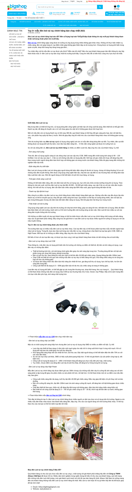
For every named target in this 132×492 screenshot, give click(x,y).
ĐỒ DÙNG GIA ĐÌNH (97, 21)
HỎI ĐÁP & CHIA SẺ (25, 21)
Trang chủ (13, 21)
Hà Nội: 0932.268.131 (116, 15)
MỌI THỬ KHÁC (84, 25)
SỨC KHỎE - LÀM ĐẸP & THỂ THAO (44, 21)
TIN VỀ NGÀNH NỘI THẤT (114, 21)
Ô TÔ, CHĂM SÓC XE (49, 25)
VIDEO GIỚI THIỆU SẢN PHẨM (67, 25)
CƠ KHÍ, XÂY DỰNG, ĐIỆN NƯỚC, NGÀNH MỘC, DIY (73, 21)
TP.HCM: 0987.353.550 (116, 12)
